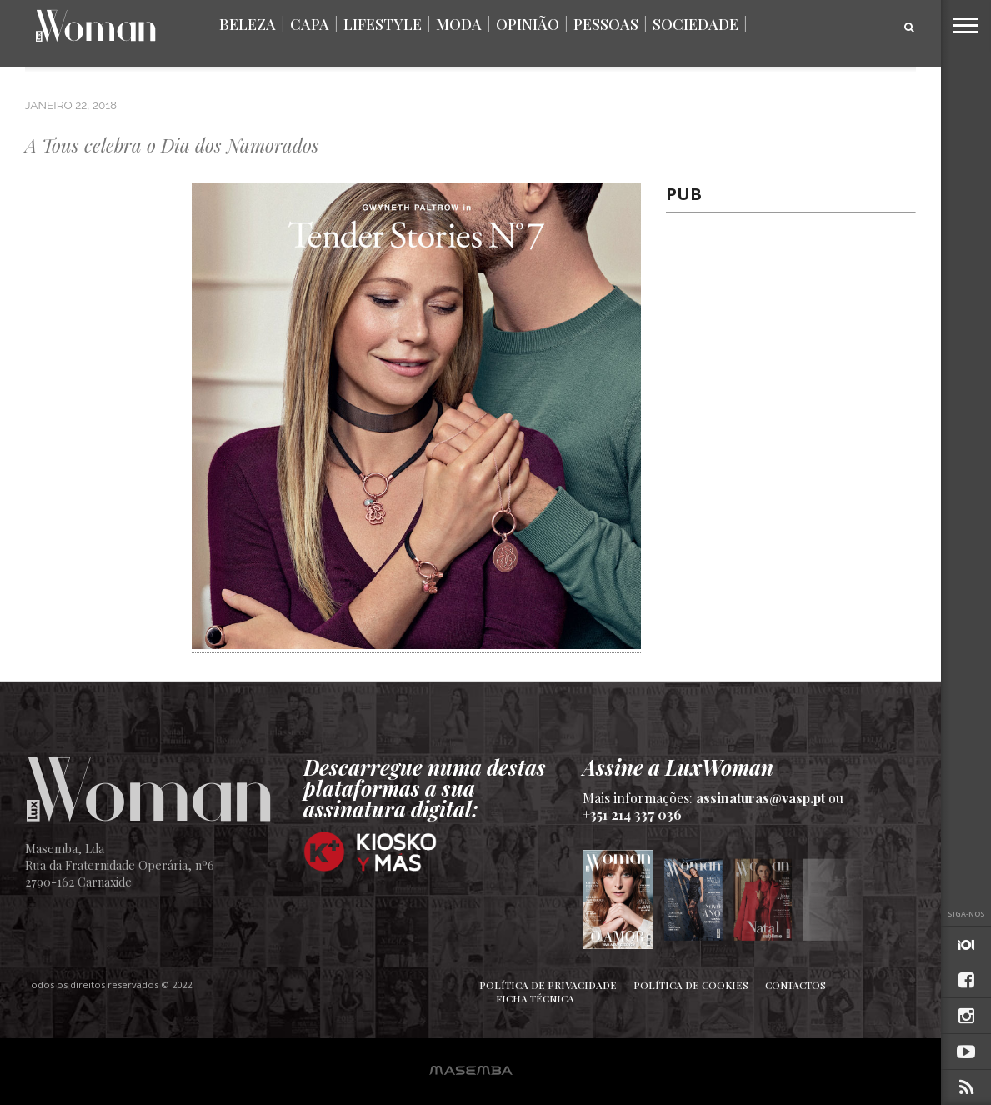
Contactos (795, 985)
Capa (309, 24)
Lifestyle (382, 24)
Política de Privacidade (548, 985)
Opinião (527, 24)
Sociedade (695, 24)
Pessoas (605, 24)
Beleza (247, 24)
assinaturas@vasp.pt (760, 798)
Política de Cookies (690, 985)
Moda (459, 24)
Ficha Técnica (535, 998)
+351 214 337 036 (632, 814)
